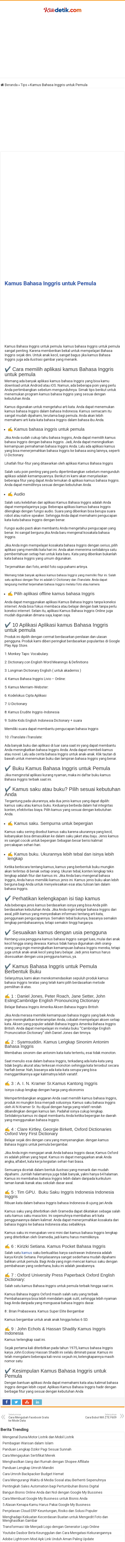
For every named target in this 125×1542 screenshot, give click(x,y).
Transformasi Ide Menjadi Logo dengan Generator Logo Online (51, 1472)
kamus (27, 1198)
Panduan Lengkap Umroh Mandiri (28, 1413)
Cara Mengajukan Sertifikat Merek (29, 1401)
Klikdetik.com (51, 1537)
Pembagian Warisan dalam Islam (28, 1388)
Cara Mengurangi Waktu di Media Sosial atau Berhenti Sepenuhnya (54, 1425)
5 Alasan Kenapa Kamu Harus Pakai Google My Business (47, 1450)
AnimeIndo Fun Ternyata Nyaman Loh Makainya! (40, 1503)
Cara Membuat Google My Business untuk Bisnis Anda (45, 1444)
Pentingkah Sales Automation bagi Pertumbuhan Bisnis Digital (51, 1432)
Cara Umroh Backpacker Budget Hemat (33, 1419)
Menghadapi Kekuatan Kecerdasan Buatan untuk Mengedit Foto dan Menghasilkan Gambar (55, 1464)
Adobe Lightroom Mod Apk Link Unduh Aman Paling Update (48, 1484)
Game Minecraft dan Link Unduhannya (32, 1497)
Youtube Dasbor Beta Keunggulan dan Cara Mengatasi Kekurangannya (57, 1478)
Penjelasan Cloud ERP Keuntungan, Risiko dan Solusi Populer (50, 1456)
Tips (23, 85)
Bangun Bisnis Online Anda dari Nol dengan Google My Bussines (52, 1438)
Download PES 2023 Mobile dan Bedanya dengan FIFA (44, 1490)
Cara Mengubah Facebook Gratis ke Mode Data (29, 1363)
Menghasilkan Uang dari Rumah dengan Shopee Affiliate (46, 1407)
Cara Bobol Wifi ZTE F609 (96, 1361)
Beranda (9, 85)
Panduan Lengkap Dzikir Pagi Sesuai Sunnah (37, 1395)
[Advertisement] (62, 46)
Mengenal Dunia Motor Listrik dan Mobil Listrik (38, 1382)
